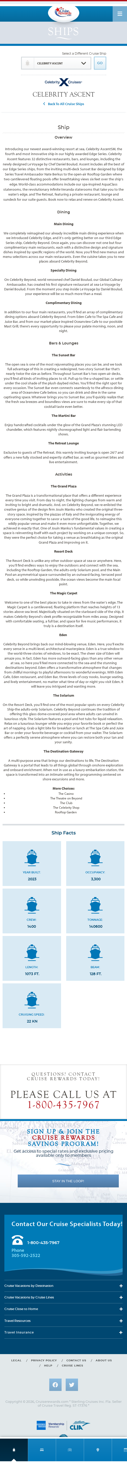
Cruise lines (72, 1365)
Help (48, 1365)
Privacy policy (44, 1360)
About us (104, 1360)
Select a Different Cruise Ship (84, 53)
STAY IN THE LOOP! (68, 1181)
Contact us (76, 1360)
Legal (16, 1360)
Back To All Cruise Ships (66, 104)
